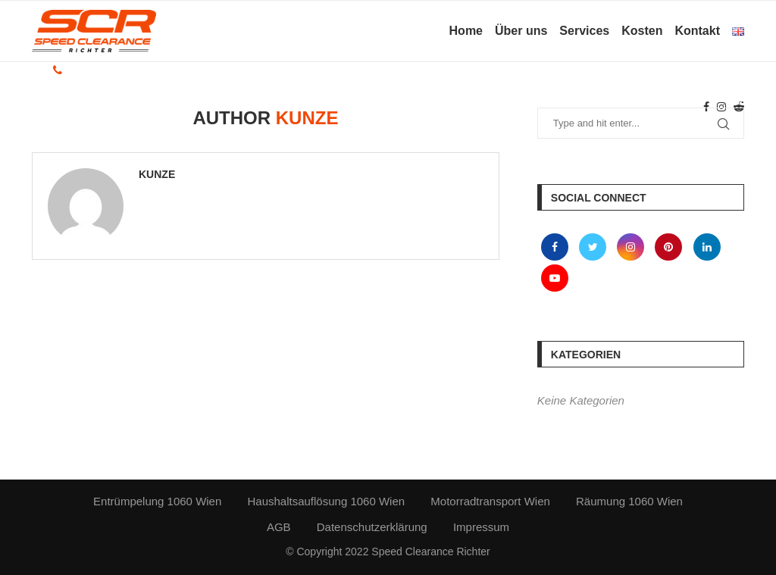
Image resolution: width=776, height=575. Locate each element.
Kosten (641, 30)
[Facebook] (706, 107)
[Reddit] (739, 107)
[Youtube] (554, 277)
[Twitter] (594, 246)
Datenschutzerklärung (372, 526)
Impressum (481, 526)
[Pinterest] (670, 246)
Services (584, 30)
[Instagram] (721, 107)
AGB (279, 526)
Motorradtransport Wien (490, 501)
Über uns (521, 30)
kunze (157, 174)
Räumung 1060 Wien (629, 501)
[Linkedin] (707, 246)
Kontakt (697, 30)
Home (466, 30)
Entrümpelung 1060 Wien (157, 501)
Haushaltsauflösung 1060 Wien (326, 501)
